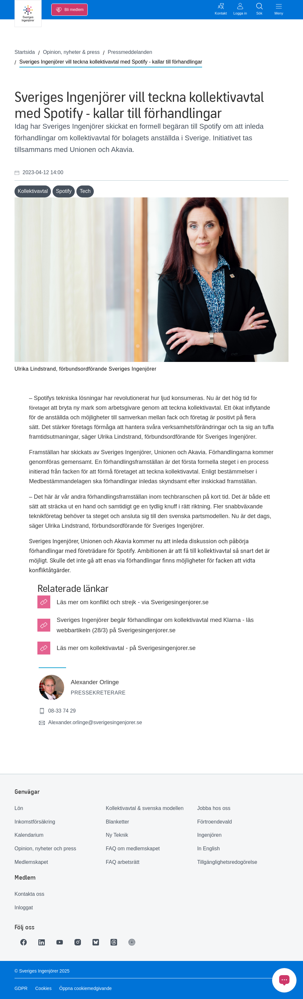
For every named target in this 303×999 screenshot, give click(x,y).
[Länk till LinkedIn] (41, 942)
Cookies (43, 988)
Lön (19, 808)
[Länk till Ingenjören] (131, 942)
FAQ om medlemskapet (133, 848)
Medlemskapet (31, 862)
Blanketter (117, 821)
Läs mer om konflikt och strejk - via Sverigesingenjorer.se (133, 602)
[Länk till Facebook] (23, 942)
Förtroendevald (214, 821)
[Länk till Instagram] (77, 942)
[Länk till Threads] (113, 942)
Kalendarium (29, 835)
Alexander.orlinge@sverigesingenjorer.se (90, 723)
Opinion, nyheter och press (45, 848)
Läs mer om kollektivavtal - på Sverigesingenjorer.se (126, 647)
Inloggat (24, 907)
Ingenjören (209, 835)
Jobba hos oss (213, 808)
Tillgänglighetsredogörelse (227, 862)
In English (208, 848)
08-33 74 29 (57, 711)
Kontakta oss (29, 894)
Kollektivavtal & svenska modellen (144, 808)
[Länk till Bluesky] (95, 942)
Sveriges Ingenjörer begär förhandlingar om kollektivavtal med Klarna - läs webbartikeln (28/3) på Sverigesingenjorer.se (155, 624)
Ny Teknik (117, 835)
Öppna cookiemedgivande (85, 988)
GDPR (21, 988)
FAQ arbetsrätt (122, 862)
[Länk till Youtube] (59, 942)
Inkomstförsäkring (35, 821)
